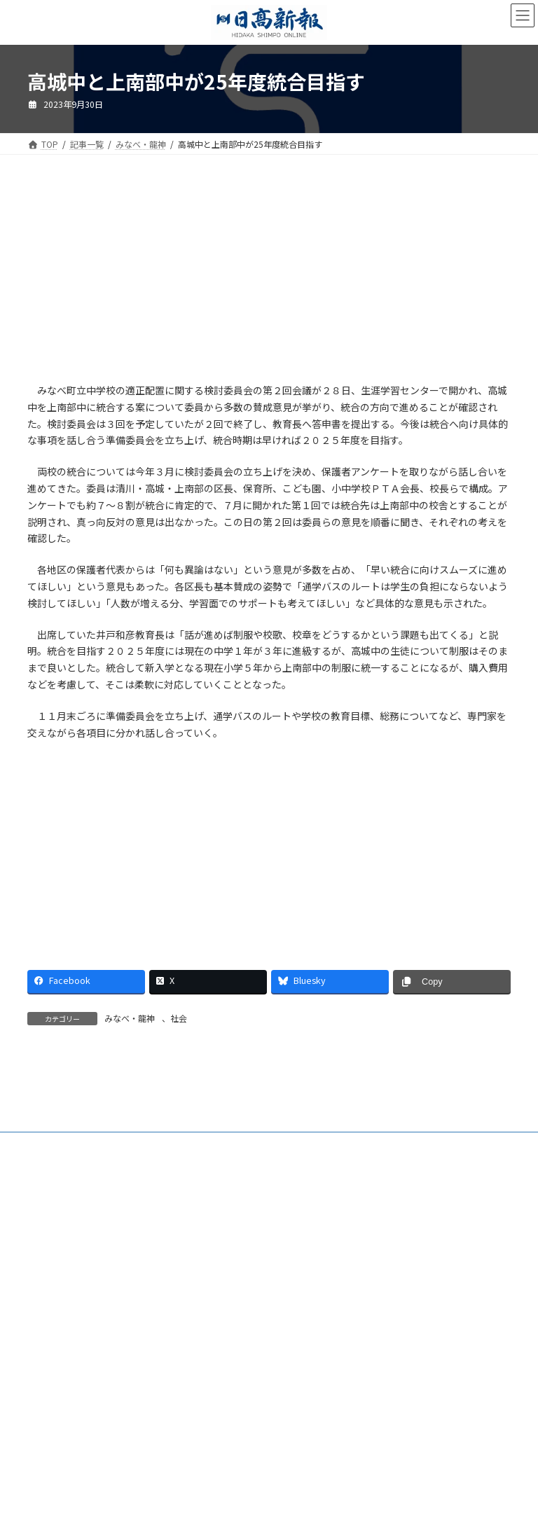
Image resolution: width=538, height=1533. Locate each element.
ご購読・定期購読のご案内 (152, 1250)
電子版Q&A (252, 1250)
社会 (178, 1018)
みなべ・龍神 (129, 1018)
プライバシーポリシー (298, 1259)
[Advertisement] (142, 278)
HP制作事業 (324, 1250)
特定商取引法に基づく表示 (177, 1259)
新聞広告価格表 (69, 1259)
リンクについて (397, 1259)
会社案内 (57, 1250)
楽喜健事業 (396, 1250)
